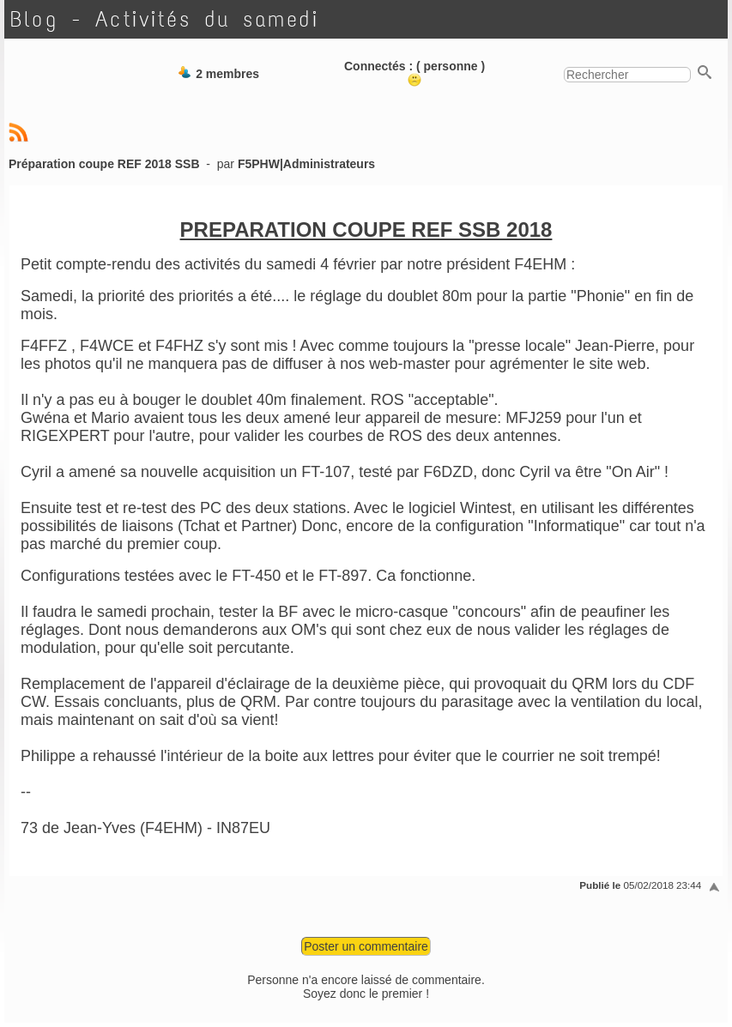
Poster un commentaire (366, 946)
